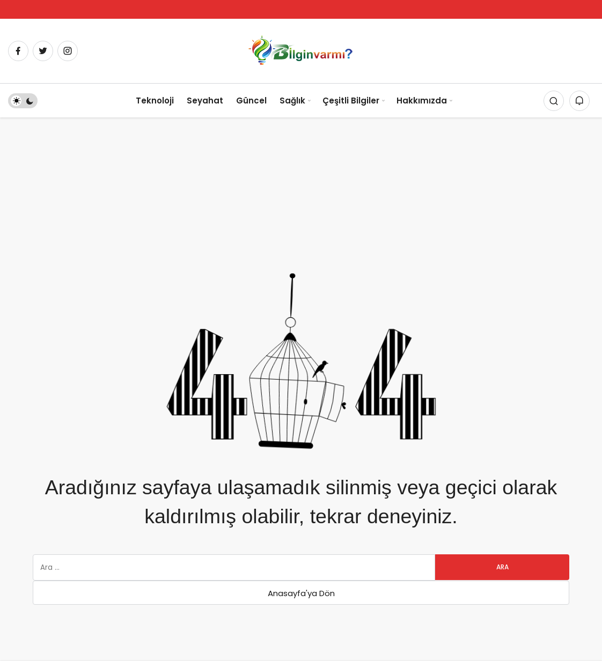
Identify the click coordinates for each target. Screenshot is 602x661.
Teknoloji (155, 100)
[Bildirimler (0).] (579, 101)
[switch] (23, 100)
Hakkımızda (422, 100)
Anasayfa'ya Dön (301, 593)
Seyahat (205, 100)
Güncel (251, 100)
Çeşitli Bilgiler (350, 100)
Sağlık (292, 100)
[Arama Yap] (554, 101)
